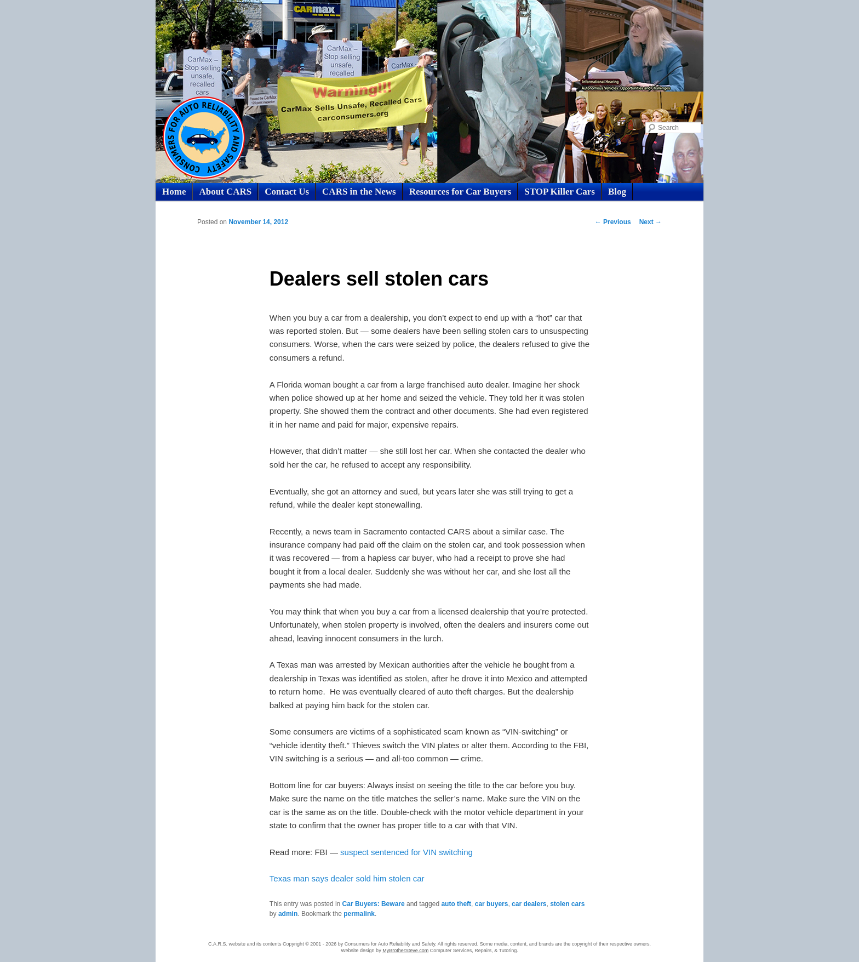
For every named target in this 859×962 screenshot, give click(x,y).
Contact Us (287, 191)
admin (287, 914)
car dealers (529, 904)
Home (174, 191)
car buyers (491, 904)
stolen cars (567, 904)
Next (650, 222)
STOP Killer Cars (559, 191)
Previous (613, 222)
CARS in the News (359, 191)
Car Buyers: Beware (373, 904)
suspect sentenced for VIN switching (406, 852)
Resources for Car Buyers (460, 191)
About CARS (225, 191)
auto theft (456, 904)
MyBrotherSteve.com (405, 950)
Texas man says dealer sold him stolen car (347, 878)
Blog (617, 191)
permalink (359, 914)
